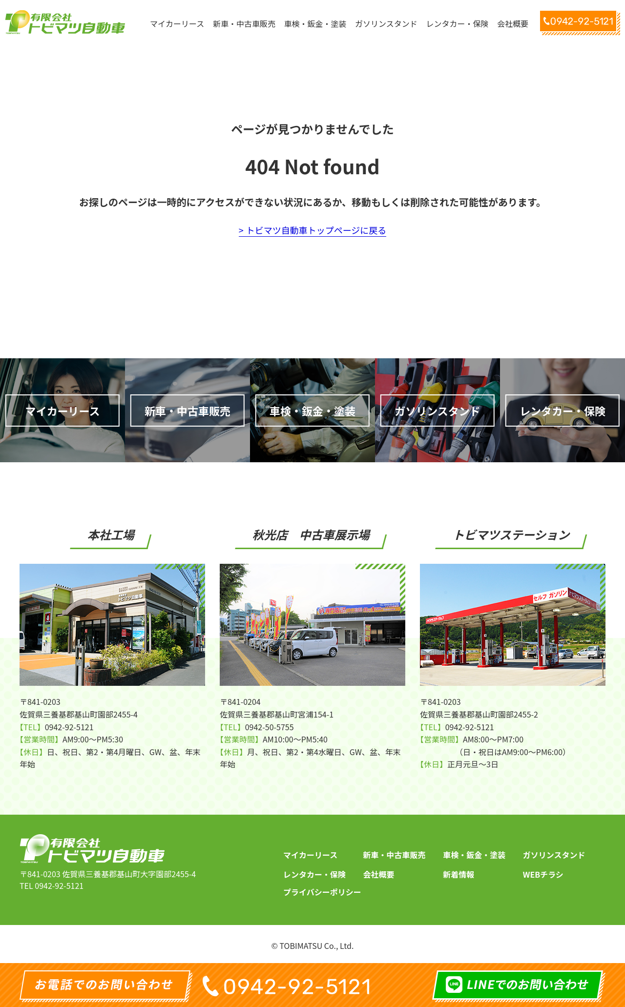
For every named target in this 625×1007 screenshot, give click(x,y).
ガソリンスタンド (554, 855)
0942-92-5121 (59, 885)
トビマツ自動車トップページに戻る (316, 230)
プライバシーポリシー (322, 892)
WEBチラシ (543, 874)
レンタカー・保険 (314, 874)
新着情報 (458, 874)
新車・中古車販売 (394, 855)
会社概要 (379, 874)
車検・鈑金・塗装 (474, 855)
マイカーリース (310, 855)
